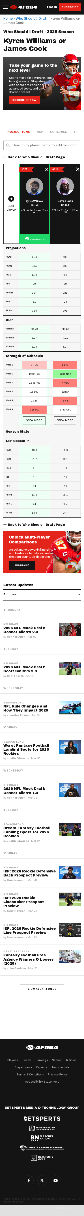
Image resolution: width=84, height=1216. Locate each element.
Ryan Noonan (16, 880)
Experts (41, 1067)
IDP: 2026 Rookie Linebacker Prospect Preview (23, 902)
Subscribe (70, 7)
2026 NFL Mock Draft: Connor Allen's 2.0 (24, 630)
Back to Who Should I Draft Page (36, 157)
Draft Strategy (16, 951)
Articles (71, 1060)
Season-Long (13, 702)
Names (56, 1060)
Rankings (42, 1060)
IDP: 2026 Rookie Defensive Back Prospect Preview (29, 873)
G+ (56, 1180)
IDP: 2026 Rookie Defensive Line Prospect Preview (29, 930)
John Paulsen (16, 968)
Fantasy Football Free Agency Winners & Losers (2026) (28, 959)
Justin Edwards (18, 758)
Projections (18, 131)
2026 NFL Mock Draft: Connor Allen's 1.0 (24, 791)
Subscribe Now (24, 100)
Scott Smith (15, 675)
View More (34, 420)
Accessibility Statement (42, 1081)
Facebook (29, 1180)
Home (8, 18)
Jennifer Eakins (18, 715)
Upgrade (22, 565)
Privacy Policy (58, 1074)
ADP (40, 131)
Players (12, 1060)
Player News (23, 1067)
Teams (27, 1060)
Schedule (58, 131)
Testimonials (60, 1067)
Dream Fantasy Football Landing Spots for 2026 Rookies (26, 832)
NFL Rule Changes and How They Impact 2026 (25, 708)
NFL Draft (11, 624)
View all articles (42, 988)
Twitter (42, 1180)
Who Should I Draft (31, 18)
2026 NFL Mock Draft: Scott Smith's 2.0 (24, 669)
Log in (52, 7)
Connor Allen (16, 636)
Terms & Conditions (30, 1074)
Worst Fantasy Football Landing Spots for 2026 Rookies (26, 749)
